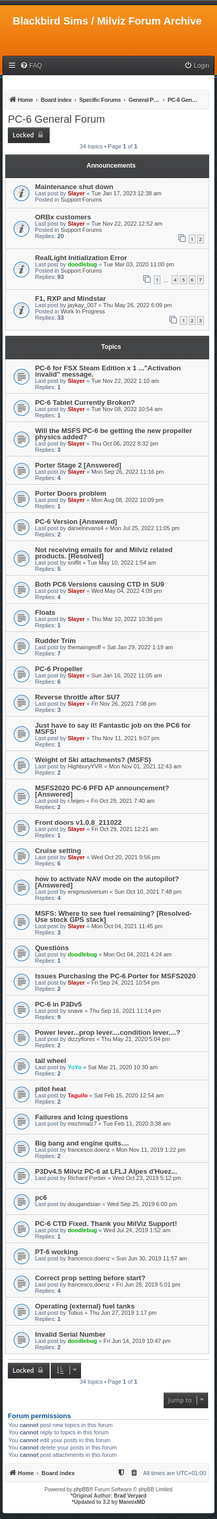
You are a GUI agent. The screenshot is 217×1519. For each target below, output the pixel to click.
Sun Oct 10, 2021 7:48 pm (148, 892)
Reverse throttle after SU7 (77, 697)
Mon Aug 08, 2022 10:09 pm (128, 500)
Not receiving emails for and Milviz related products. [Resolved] (104, 553)
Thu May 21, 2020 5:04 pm (135, 1039)
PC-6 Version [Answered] (76, 521)
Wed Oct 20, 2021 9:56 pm (126, 857)
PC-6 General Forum (56, 119)
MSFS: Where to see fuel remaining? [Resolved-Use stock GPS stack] (113, 916)
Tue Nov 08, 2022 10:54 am (127, 409)
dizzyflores (81, 1039)
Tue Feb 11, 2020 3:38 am (136, 1123)
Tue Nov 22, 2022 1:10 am (125, 381)
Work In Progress (83, 311)
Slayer (76, 193)
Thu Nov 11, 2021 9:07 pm (125, 738)
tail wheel (50, 1061)
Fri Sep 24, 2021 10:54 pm (125, 982)
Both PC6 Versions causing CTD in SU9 (99, 584)
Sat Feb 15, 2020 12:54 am (129, 1095)
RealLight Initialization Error (81, 258)
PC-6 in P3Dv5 (58, 1004)
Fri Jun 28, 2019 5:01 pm (148, 1284)
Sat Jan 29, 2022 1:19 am (140, 647)
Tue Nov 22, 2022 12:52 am (127, 223)
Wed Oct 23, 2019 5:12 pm (146, 1178)
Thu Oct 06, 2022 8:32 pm (125, 443)
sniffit (74, 562)
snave (75, 1011)
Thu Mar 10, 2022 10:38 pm (127, 619)
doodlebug (82, 264)
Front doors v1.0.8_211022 (78, 822)
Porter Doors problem (70, 493)
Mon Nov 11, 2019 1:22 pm (151, 1150)
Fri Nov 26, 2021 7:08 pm (124, 703)
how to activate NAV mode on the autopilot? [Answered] (107, 882)
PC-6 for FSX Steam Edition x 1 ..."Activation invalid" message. (108, 371)
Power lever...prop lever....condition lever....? (107, 1032)
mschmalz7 (82, 1123)
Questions (51, 948)
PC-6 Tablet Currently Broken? (85, 402)
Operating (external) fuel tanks (85, 1306)
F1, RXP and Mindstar (70, 298)
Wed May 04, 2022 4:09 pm (127, 591)
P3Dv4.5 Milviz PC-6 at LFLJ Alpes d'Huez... (106, 1171)
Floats (45, 612)
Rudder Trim (55, 641)
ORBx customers (63, 217)
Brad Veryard (130, 1496)
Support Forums (81, 199)
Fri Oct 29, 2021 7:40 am (123, 801)
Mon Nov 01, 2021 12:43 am (145, 766)
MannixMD (132, 1502)
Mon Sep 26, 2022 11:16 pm (128, 472)
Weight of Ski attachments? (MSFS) (93, 760)
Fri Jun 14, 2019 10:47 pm (137, 1341)
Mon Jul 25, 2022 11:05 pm (144, 528)
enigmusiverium (87, 892)
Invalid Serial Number (70, 1334)
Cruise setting (58, 851)
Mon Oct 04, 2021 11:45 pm (127, 926)
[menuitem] (31, 66)
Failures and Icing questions (81, 1117)
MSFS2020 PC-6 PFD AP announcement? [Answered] (102, 791)
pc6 (41, 1197)
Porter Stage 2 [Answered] (78, 465)
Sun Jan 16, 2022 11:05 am (127, 675)
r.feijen (75, 801)
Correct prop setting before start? (90, 1278)
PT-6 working (56, 1252)
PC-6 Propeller (59, 669)
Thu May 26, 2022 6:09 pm (137, 305)
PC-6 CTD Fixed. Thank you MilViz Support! (106, 1224)
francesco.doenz (88, 1150)
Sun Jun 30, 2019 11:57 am (151, 1258)
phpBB (81, 1489)
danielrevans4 (85, 528)
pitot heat (50, 1089)
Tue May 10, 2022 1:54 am (121, 562)
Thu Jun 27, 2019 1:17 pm (122, 1313)
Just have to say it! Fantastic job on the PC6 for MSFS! (113, 728)
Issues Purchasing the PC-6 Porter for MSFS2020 (115, 976)
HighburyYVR (84, 766)
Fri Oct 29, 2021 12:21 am (125, 829)
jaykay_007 (82, 305)
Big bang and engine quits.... (82, 1143)
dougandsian (83, 1204)
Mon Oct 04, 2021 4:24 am (138, 954)
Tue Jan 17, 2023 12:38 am (127, 193)
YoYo (74, 1067)
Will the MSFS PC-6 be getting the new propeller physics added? (113, 434)
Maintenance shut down (74, 187)
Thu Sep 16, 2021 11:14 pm (125, 1011)
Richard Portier (86, 1178)
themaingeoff (83, 647)
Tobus (75, 1313)
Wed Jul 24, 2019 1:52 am (137, 1230)
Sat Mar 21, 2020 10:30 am (122, 1067)
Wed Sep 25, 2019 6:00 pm (142, 1204)
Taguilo (77, 1095)
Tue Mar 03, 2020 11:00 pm (139, 264)
